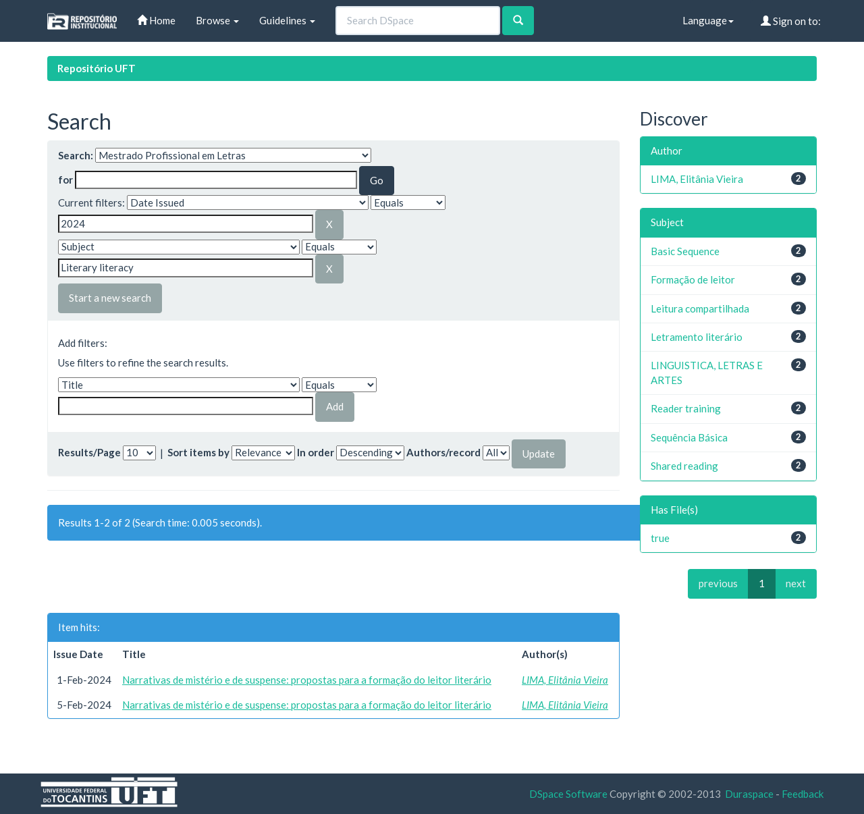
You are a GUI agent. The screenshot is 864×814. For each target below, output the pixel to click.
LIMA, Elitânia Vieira (565, 680)
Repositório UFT (96, 68)
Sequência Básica (689, 437)
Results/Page (89, 452)
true (660, 538)
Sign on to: (791, 21)
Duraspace (749, 794)
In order (315, 452)
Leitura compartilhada (700, 308)
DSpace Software (568, 794)
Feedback (803, 794)
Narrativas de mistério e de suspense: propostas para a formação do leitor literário (306, 680)
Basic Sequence (685, 251)
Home (156, 20)
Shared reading (684, 466)
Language (708, 20)
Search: (75, 155)
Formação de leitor (693, 279)
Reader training (686, 408)
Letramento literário (696, 337)
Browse (217, 20)
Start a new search (110, 298)
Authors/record (443, 452)
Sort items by (198, 452)
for (65, 179)
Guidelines (287, 20)
